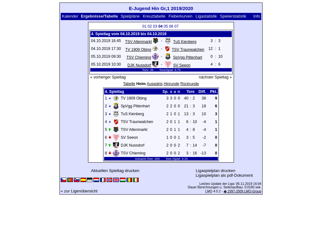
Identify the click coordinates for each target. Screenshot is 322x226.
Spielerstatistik (233, 16)
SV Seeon (182, 65)
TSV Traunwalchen (188, 49)
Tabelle (129, 84)
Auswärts (155, 84)
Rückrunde (189, 84)
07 (176, 26)
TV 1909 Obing (138, 49)
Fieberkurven (180, 16)
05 (166, 26)
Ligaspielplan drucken (216, 170)
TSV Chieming (138, 57)
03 (155, 26)
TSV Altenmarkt (138, 42)
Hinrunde (171, 84)
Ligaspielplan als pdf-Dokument (224, 175)
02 (149, 26)
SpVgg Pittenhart (187, 57)
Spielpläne (130, 16)
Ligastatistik (206, 16)
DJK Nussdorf (139, 65)
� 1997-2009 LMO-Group (242, 191)
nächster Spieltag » (215, 77)
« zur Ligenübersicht (79, 191)
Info (256, 16)
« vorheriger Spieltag (108, 77)
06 (171, 26)
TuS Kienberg (184, 42)
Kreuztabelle (154, 16)
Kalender (70, 16)
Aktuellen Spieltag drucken (115, 170)
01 (144, 26)
